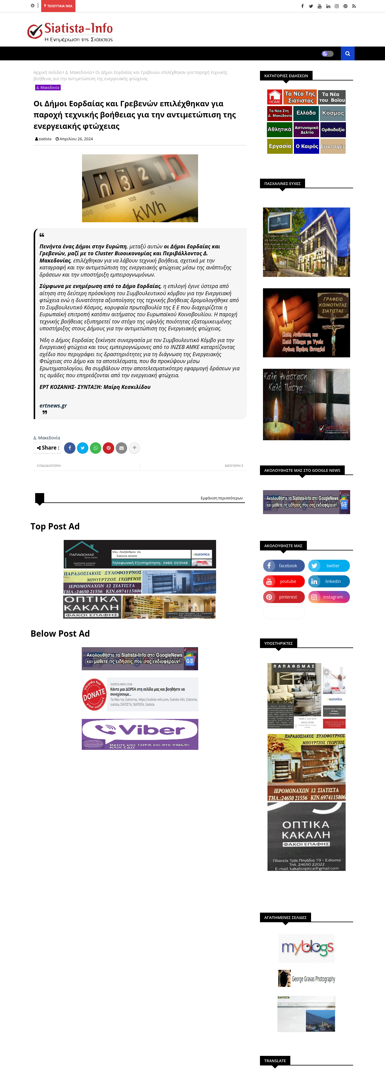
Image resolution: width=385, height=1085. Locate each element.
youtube (288, 581)
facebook (288, 565)
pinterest (288, 597)
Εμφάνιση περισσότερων (222, 498)
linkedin (333, 581)
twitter (333, 565)
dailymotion (283, 612)
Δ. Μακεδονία (78, 72)
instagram (333, 597)
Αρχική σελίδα (48, 72)
